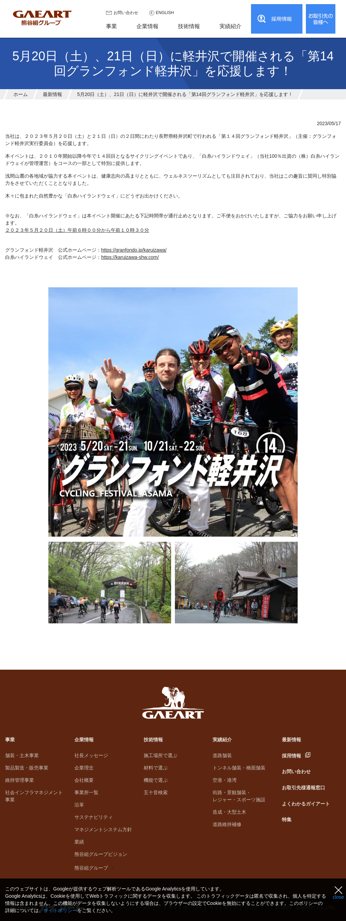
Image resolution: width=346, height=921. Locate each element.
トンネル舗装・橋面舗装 (239, 767)
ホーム (20, 94)
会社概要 (84, 780)
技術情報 (153, 739)
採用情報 (291, 755)
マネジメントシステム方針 (103, 829)
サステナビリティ (93, 817)
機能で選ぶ (156, 780)
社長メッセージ (91, 755)
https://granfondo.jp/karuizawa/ (134, 250)
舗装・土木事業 (22, 755)
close (338, 897)
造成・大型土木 (229, 812)
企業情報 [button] (147, 26)
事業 (10, 739)
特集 (286, 819)
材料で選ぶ (156, 767)
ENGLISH (165, 12)
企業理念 (84, 767)
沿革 (79, 805)
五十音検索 (156, 792)
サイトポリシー (60, 910)
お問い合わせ (126, 12)
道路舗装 (222, 755)
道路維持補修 (227, 824)
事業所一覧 (86, 792)
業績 (79, 842)
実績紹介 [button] (230, 26)
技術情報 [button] (189, 26)
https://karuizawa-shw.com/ (130, 257)
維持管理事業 (19, 780)
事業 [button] (111, 26)
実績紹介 (222, 739)
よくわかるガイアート (306, 803)
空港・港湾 (225, 780)
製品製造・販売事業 (26, 767)
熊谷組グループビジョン (100, 854)
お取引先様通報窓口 (303, 787)
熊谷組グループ (91, 868)
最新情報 (52, 94)
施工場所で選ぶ (160, 755)
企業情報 (84, 739)
